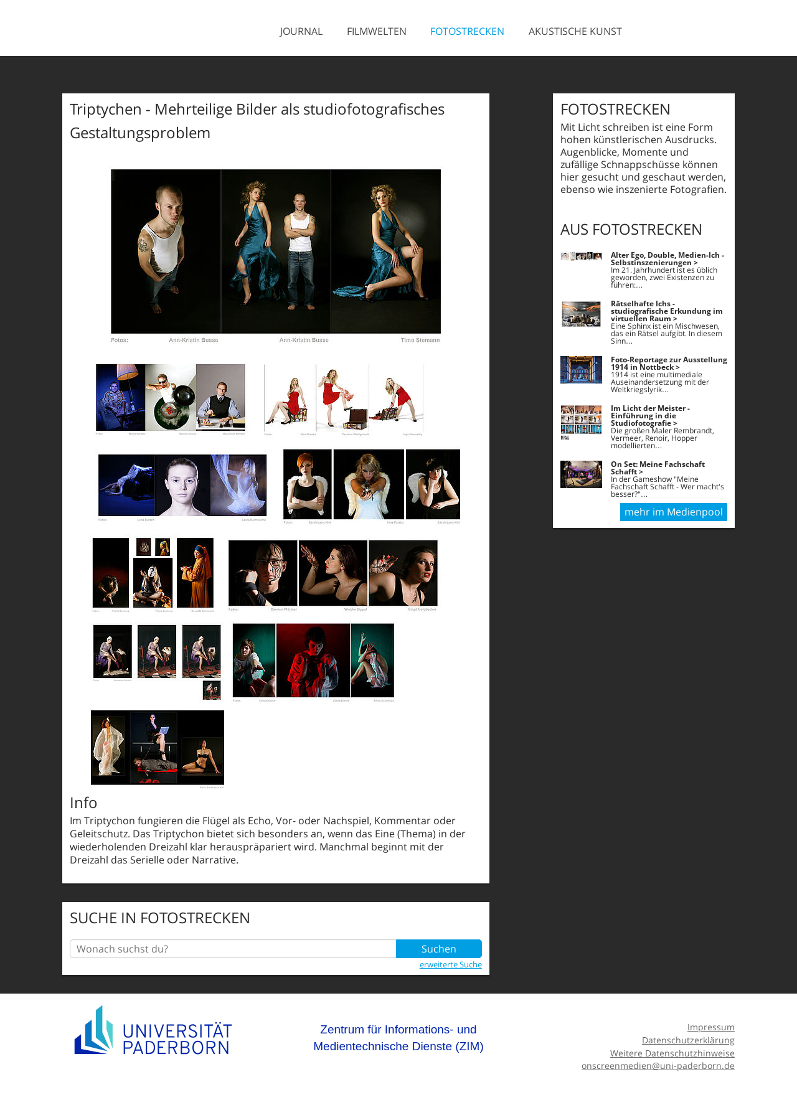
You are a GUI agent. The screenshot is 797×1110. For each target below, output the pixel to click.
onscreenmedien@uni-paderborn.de (658, 1065)
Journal (301, 31)
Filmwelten (377, 31)
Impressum (711, 1027)
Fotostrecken (467, 31)
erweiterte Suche (451, 964)
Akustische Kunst (575, 31)
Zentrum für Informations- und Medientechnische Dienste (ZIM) (398, 1038)
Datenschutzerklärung (688, 1040)
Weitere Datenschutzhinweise (672, 1053)
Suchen (439, 949)
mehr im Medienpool (674, 512)
